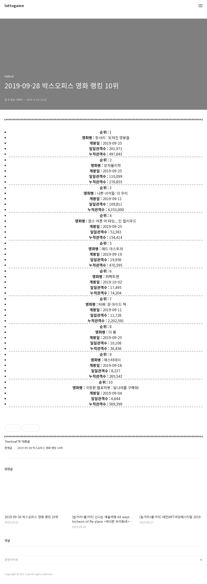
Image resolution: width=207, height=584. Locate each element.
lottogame (14, 5)
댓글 (7, 540)
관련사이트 (11, 559)
